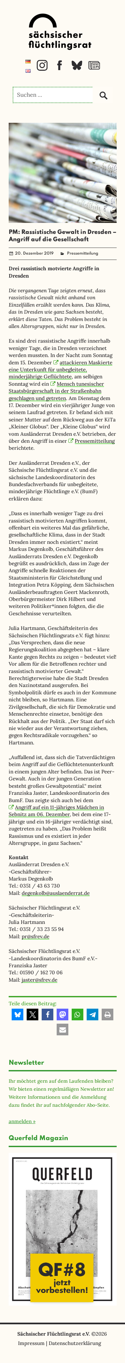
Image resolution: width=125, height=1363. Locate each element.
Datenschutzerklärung (75, 1343)
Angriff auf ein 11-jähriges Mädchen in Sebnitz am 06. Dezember (56, 810)
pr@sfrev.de (35, 936)
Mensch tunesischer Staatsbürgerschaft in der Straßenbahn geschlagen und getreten (56, 391)
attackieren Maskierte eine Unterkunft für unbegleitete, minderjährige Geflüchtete (61, 369)
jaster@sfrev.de (39, 980)
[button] (17, 1014)
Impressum (31, 1343)
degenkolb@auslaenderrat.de (56, 893)
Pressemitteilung (82, 254)
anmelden (20, 1121)
